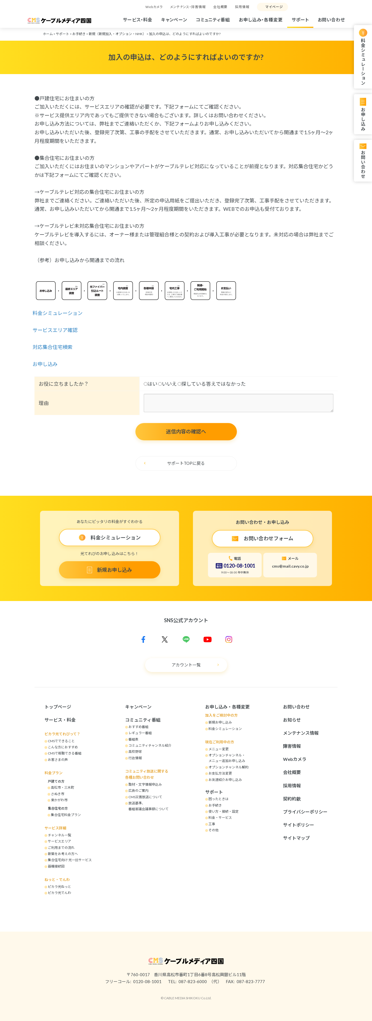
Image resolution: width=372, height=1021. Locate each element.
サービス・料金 (137, 19)
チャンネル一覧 (59, 835)
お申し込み (363, 119)
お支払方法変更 (220, 773)
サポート (300, 19)
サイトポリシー (298, 824)
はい (150, 384)
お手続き (79, 34)
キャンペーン (174, 19)
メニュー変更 (219, 749)
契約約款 (292, 798)
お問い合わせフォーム (268, 538)
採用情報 (242, 7)
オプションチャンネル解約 (229, 767)
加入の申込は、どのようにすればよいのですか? (184, 34)
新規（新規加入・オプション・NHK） (117, 34)
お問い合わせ (331, 19)
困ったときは (219, 799)
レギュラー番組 (140, 733)
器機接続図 (56, 866)
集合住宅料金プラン (66, 815)
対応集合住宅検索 (53, 347)
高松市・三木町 (62, 787)
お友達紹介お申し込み (225, 780)
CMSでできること (61, 741)
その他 (214, 830)
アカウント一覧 (186, 664)
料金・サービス (220, 817)
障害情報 (292, 746)
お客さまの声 (58, 760)
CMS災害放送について (145, 797)
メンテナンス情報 (301, 733)
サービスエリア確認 (55, 330)
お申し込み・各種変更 (261, 19)
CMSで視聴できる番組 (64, 753)
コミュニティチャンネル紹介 (150, 745)
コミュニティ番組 (213, 19)
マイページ (274, 7)
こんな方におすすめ (63, 747)
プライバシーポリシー (305, 811)
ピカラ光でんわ (59, 893)
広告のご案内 (138, 790)
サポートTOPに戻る (186, 463)
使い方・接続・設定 (224, 811)
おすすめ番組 (138, 727)
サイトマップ (296, 838)
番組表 (133, 739)
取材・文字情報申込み (145, 784)
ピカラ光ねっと (59, 887)
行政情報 (135, 758)
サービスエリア (59, 841)
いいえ (167, 384)
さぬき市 (57, 794)
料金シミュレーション (363, 61)
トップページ (57, 706)
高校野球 (135, 751)
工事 (212, 824)
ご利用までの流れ (61, 848)
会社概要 (220, 7)
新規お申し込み (114, 570)
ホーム (48, 34)
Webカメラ (153, 7)
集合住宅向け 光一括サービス (70, 860)
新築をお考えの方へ (63, 854)
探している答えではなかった (212, 384)
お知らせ (292, 719)
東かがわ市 (59, 800)
